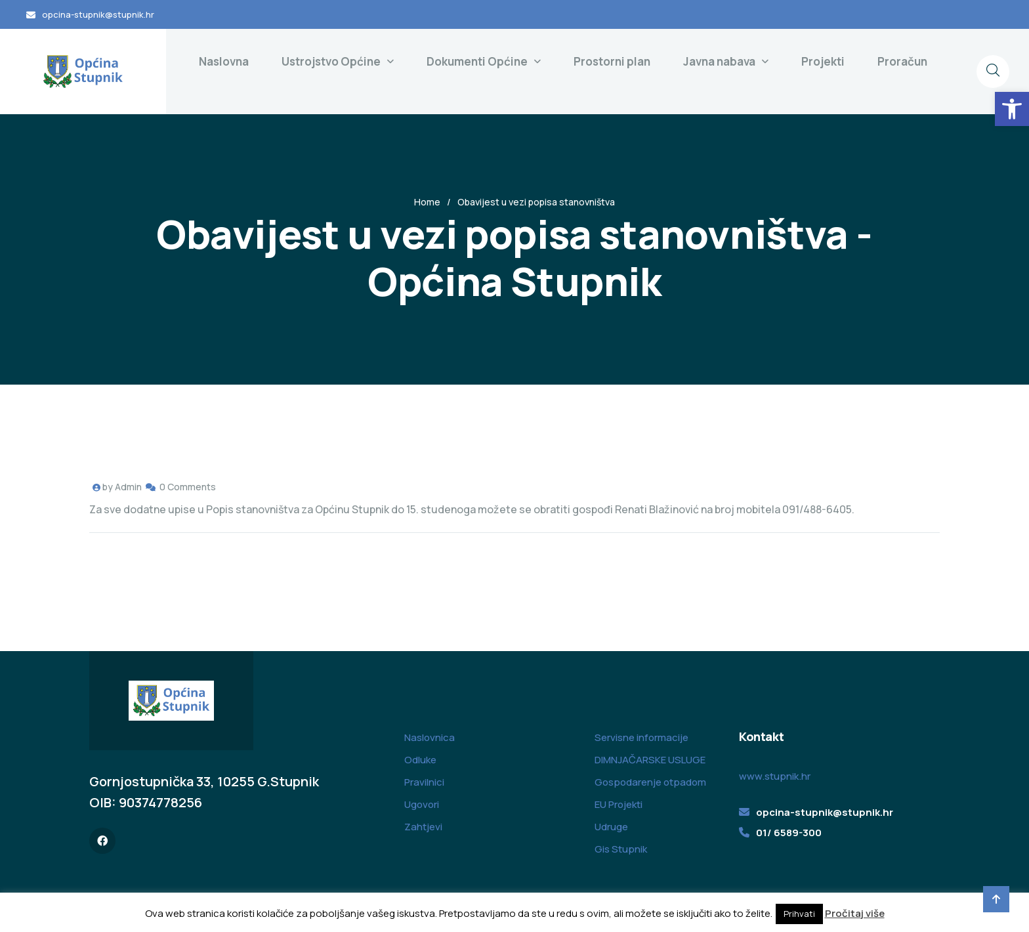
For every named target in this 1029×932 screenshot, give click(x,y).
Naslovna (224, 61)
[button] (1012, 109)
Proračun (902, 61)
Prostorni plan (612, 61)
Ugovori (421, 804)
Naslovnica (429, 737)
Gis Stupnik (621, 849)
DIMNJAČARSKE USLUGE (650, 760)
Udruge (611, 827)
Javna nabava (719, 61)
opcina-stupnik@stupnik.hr (98, 14)
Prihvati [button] (799, 914)
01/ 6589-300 (789, 832)
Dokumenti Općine (477, 61)
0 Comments (187, 486)
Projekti (823, 61)
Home (427, 202)
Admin (128, 486)
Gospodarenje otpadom (650, 782)
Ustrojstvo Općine (331, 61)
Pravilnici (424, 782)
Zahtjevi (423, 827)
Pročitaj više (855, 913)
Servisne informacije (641, 737)
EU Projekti (618, 804)
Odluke (420, 760)
